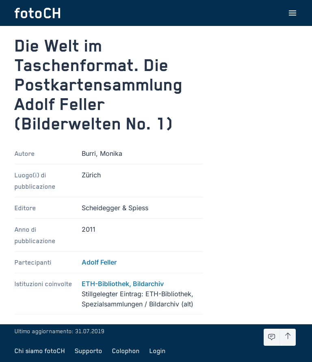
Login (158, 350)
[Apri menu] (292, 13)
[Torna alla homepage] (37, 13)
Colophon (126, 350)
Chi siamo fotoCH (40, 350)
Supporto (88, 350)
